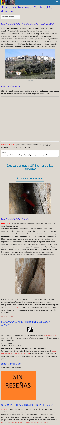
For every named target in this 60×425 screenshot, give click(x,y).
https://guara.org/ (50, 335)
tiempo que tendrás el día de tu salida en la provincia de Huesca (24, 422)
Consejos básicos (12, 307)
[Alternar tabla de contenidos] (16, 17)
